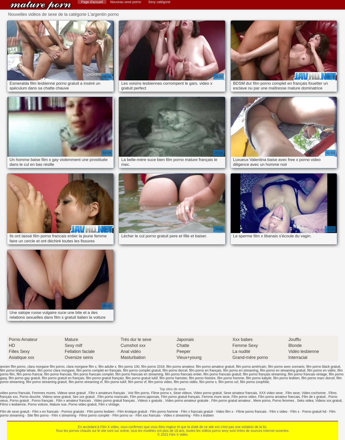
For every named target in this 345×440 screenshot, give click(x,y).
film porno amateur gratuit (215, 366)
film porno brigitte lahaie (18, 370)
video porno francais (15, 393)
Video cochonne (314, 393)
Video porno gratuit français (115, 400)
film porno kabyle (258, 378)
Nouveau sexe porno (125, 2)
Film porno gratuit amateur (231, 400)
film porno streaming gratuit (46, 382)
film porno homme (230, 378)
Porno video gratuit (83, 404)
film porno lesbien (286, 378)
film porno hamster (173, 378)
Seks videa (305, 400)
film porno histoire (202, 378)
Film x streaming (64, 415)
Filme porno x (161, 393)
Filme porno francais (251, 411)
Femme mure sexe (216, 397)
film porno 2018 (153, 366)
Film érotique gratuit (132, 411)
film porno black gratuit (323, 366)
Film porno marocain (113, 397)
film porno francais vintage (307, 374)
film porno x (208, 382)
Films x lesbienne (13, 404)
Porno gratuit (20, 400)
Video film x (224, 411)
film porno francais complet (94, 374)
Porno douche (30, 397)
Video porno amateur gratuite (187, 400)
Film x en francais (45, 411)
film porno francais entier (183, 374)
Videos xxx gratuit (328, 400)
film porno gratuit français (105, 378)
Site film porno (38, 415)
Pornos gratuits (73, 411)
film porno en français (205, 370)
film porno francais (57, 374)
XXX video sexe (271, 393)
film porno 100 (128, 366)
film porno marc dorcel (318, 378)
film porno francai (29, 374)
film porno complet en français (98, 370)
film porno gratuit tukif (142, 378)
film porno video (160, 382)
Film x (294, 411)
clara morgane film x (81, 366)
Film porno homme (164, 411)
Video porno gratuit (207, 393)
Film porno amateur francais (279, 397)
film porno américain (251, 366)
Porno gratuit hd (314, 411)
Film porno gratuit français (180, 397)
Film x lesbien (203, 415)
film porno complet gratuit (142, 370)
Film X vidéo (40, 5)
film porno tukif (115, 382)
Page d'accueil (92, 2)
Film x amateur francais (74, 400)
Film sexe (293, 393)
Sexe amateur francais (240, 393)
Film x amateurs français (107, 393)
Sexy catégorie (159, 2)
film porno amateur (180, 366)
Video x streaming (176, 415)
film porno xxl (228, 382)
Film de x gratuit (314, 397)
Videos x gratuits (150, 400)
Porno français (43, 400)
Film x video (279, 411)
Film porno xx (122, 415)
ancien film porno (13, 366)
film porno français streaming (264, 374)
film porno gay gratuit (24, 378)
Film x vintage (108, 404)
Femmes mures (43, 393)
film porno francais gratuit (222, 374)
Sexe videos (182, 393)
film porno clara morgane (56, 370)
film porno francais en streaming (139, 374)
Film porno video (243, 397)
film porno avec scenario (286, 366)
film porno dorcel (175, 370)
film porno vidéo (185, 382)
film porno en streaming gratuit (282, 370)
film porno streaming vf (86, 382)
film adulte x (107, 366)
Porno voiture (38, 404)
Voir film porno (138, 393)
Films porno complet (94, 415)
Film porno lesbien (100, 411)
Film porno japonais (144, 397)
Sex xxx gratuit (84, 397)
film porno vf (137, 382)
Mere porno (262, 400)
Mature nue (58, 404)
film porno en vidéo (321, 370)
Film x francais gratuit (197, 411)
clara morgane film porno (45, 366)
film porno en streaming (240, 370)
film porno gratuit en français (63, 378)
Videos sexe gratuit (72, 393)
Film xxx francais (148, 415)
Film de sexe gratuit (14, 411)
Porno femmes (283, 400)
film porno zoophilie (254, 382)
